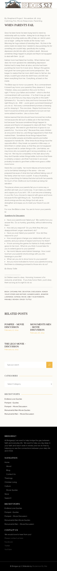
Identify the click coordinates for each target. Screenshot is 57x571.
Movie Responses (25, 21)
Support (8, 498)
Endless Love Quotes (13, 399)
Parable (8, 299)
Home (7, 462)
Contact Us (11, 474)
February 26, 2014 (37, 333)
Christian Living (11, 482)
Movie (23, 297)
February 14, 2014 (11, 350)
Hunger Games (33, 294)
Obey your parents (35, 297)
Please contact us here (14, 538)
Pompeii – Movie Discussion (14, 325)
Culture (8, 486)
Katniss (17, 297)
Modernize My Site (39, 566)
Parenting (38, 21)
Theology (9, 478)
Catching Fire (10, 21)
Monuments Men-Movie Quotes (17, 410)
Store (7, 494)
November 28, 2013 (32, 18)
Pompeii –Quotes (12, 403)
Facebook (9, 542)
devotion (26, 291)
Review (16, 299)
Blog (8, 470)
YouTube (8, 549)
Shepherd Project (15, 18)
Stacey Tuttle (25, 299)
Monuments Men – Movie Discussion (19, 414)
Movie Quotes (12, 490)
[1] (5, 212)
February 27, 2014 (11, 330)
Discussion (36, 291)
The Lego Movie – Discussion (15, 345)
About (8, 466)
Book (7, 291)
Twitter (7, 546)
